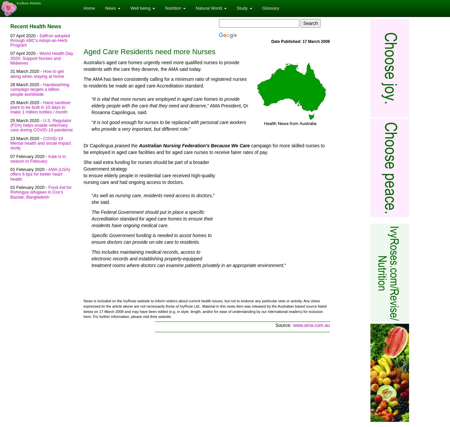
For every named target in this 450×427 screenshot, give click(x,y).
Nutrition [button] (175, 8)
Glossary (270, 8)
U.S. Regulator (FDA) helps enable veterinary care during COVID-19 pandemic (41, 125)
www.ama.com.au (311, 325)
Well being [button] (142, 8)
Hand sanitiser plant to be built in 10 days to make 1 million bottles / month (40, 107)
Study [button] (244, 8)
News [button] (112, 8)
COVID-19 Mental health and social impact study (40, 143)
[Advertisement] (274, 208)
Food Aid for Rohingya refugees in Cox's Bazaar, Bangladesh (41, 192)
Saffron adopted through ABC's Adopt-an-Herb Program (40, 40)
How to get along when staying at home (37, 73)
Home (89, 8)
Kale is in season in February (38, 159)
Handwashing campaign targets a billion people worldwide (39, 89)
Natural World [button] (211, 8)
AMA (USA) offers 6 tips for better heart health (40, 174)
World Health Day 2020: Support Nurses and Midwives (41, 58)
